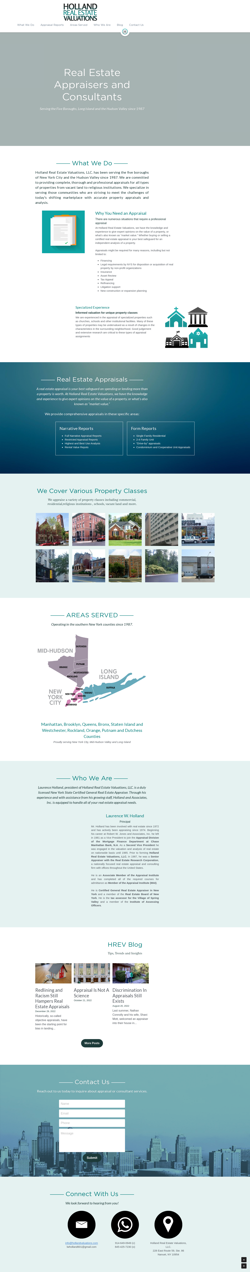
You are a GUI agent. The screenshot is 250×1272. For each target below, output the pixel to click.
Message (100, 1099)
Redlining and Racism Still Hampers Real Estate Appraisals (61, 971)
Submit (125, 1123)
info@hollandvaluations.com (64, 1208)
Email (98, 1079)
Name (98, 1069)
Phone (98, 1089)
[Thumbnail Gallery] (52, 481)
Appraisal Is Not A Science (122, 965)
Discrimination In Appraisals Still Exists (185, 968)
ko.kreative (131, 1256)
